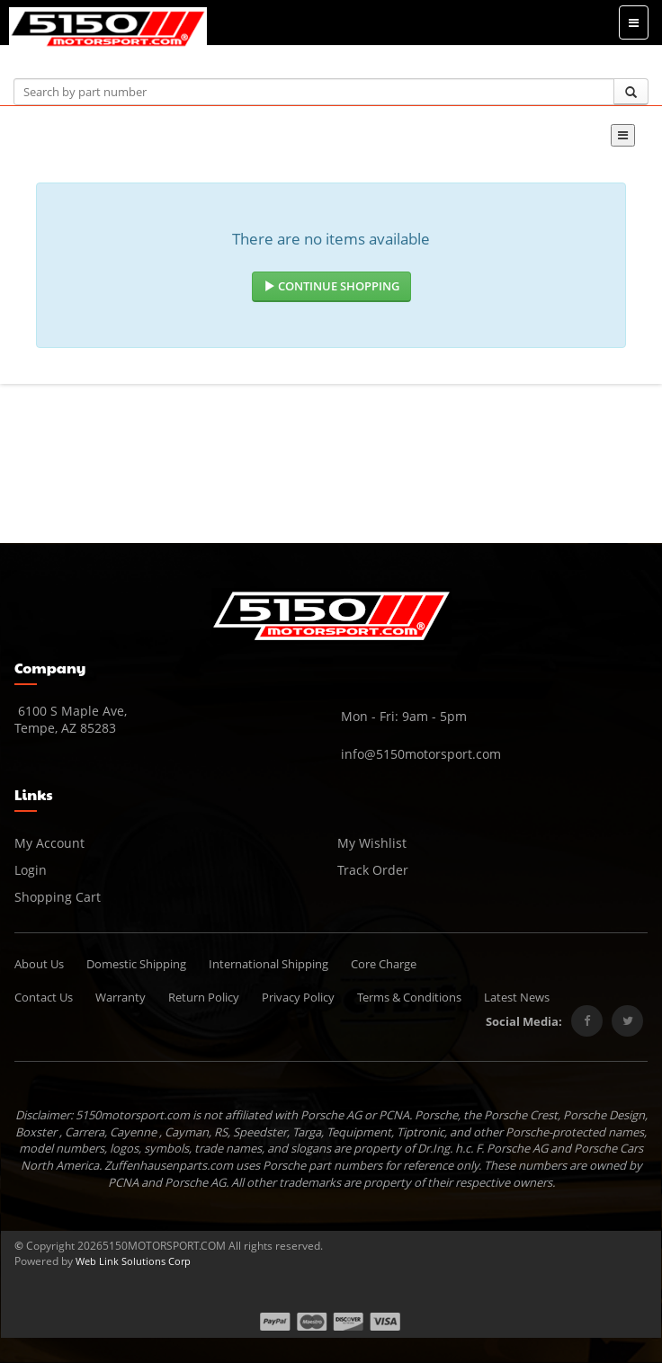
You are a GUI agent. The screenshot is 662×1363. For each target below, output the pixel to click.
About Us (39, 964)
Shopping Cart (57, 896)
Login (30, 869)
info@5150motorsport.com (419, 753)
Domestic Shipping (136, 964)
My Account (49, 842)
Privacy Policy (298, 997)
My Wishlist (372, 842)
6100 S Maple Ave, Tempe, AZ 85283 (70, 719)
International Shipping (268, 964)
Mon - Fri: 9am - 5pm (402, 716)
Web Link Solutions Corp (133, 1261)
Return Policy (203, 997)
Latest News (517, 997)
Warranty (120, 997)
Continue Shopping (331, 286)
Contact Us (43, 997)
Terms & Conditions (409, 997)
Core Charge (383, 964)
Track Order (372, 869)
